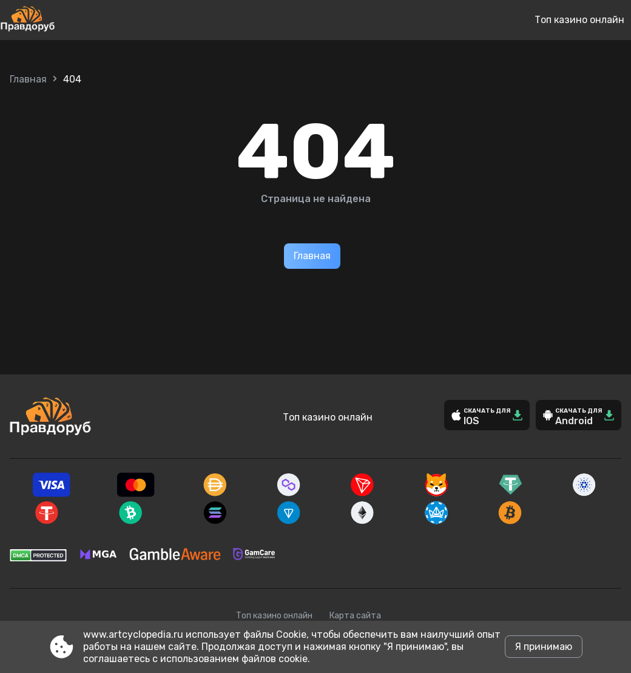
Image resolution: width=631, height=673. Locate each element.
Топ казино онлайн (579, 19)
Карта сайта (355, 615)
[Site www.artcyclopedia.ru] (68, 20)
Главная (28, 79)
